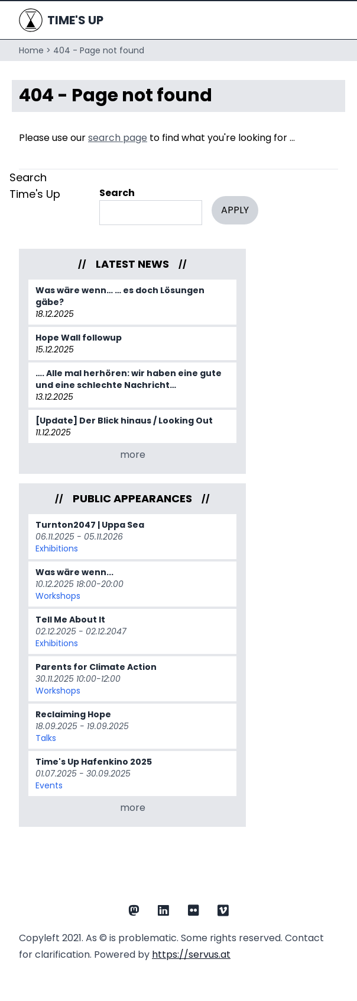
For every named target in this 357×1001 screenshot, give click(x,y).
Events (49, 785)
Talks (45, 738)
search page (117, 138)
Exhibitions (56, 548)
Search (117, 193)
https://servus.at (191, 954)
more (132, 454)
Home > (35, 50)
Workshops (57, 596)
